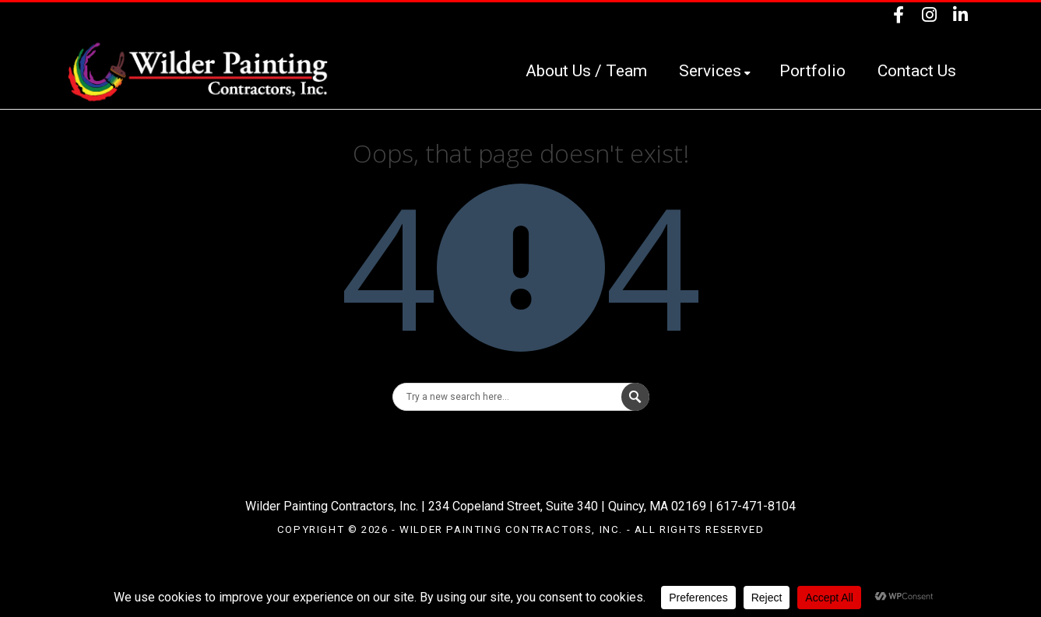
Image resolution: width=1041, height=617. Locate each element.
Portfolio (812, 70)
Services (715, 70)
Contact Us (916, 70)
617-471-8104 (756, 506)
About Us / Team (586, 70)
